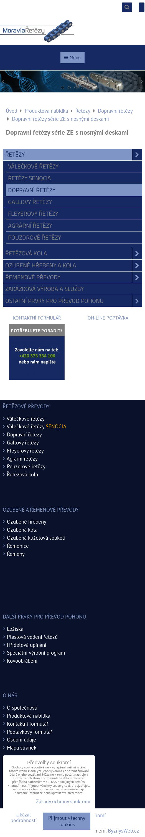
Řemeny (16, 553)
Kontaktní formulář (27, 723)
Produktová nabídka (28, 715)
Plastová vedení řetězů (32, 636)
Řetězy (73, 154)
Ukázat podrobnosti (24, 817)
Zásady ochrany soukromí (63, 801)
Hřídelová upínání (26, 644)
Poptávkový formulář (29, 731)
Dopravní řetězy (31, 189)
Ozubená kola (22, 529)
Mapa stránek (21, 747)
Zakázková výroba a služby (44, 288)
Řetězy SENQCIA (29, 178)
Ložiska (15, 628)
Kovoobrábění (22, 660)
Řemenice (18, 545)
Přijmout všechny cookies (66, 821)
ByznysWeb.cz (123, 830)
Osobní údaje (21, 739)
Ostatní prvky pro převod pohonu (73, 301)
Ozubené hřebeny (26, 521)
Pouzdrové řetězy (34, 237)
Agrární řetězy (30, 225)
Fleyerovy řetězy (33, 213)
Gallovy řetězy (30, 201)
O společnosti (22, 707)
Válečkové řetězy (33, 166)
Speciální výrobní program (36, 652)
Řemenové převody (73, 277)
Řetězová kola (73, 253)
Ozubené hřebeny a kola (73, 265)
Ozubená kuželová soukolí (36, 537)
